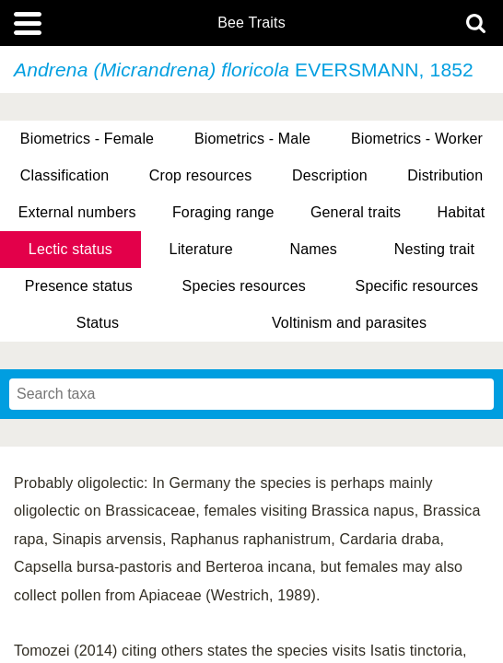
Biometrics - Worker (417, 138)
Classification (65, 175)
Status (97, 323)
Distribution (445, 175)
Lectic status (70, 249)
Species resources (244, 286)
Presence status (79, 286)
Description (330, 175)
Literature (201, 249)
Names (313, 249)
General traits (355, 212)
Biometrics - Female (87, 138)
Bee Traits (251, 23)
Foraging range (223, 212)
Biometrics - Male (252, 138)
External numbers (77, 212)
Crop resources (200, 175)
